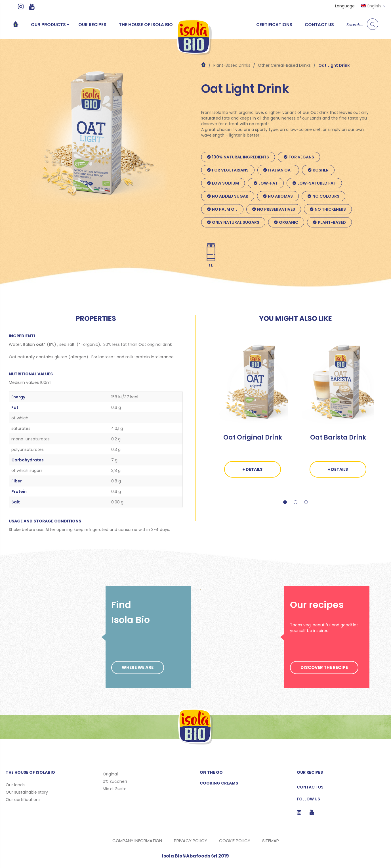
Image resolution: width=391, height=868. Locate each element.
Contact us (319, 25)
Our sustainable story (27, 792)
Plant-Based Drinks (231, 65)
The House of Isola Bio (146, 25)
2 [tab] (295, 508)
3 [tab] (306, 508)
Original (110, 774)
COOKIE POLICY (234, 841)
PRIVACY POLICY (190, 841)
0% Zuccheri (115, 781)
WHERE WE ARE (138, 667)
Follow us (308, 799)
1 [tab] (285, 508)
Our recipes (92, 25)
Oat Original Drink (252, 437)
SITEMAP (270, 841)
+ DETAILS (252, 469)
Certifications (274, 25)
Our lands (15, 785)
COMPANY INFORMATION (137, 841)
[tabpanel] (252, 415)
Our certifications (23, 799)
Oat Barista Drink (338, 437)
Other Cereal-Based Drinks (284, 65)
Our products (48, 25)
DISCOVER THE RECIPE (324, 667)
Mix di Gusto (115, 789)
